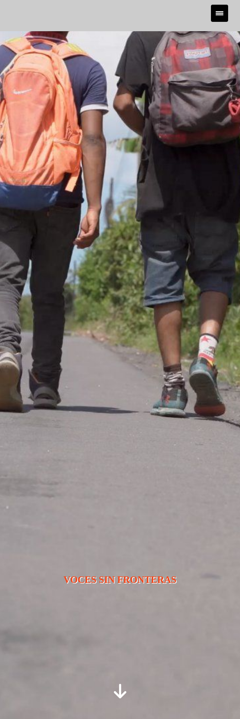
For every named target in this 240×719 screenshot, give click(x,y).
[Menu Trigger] (219, 13)
